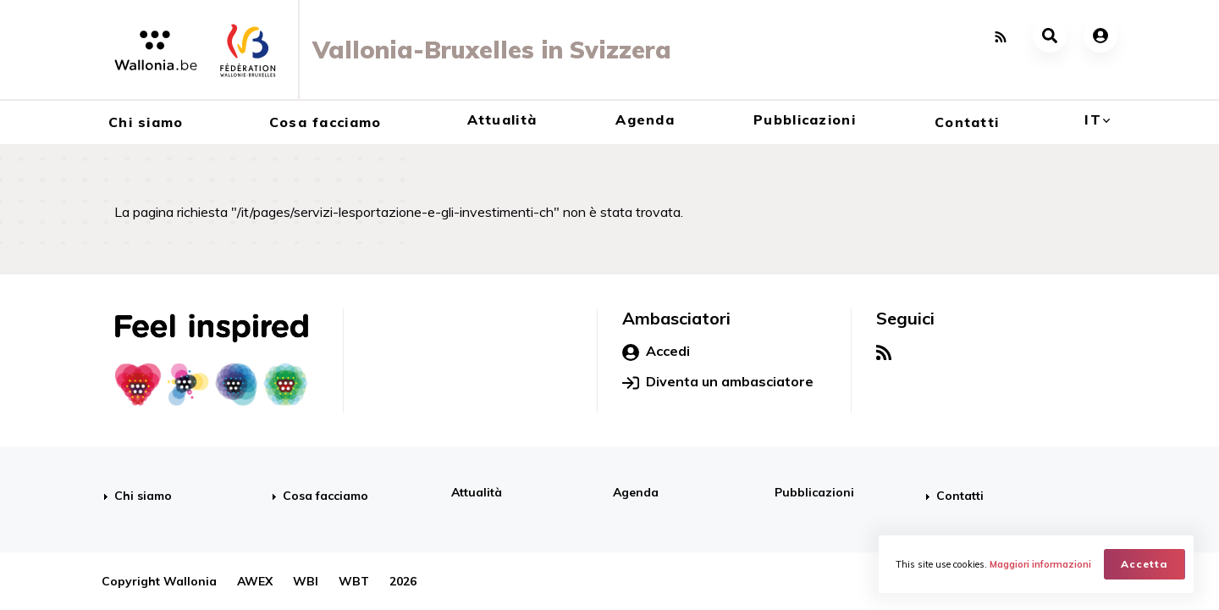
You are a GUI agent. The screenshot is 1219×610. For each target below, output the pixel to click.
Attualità (502, 119)
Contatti (967, 122)
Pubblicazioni (804, 119)
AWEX (255, 581)
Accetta (1144, 563)
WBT (354, 581)
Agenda (645, 119)
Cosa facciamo (325, 122)
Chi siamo (146, 122)
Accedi (656, 351)
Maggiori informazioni (1040, 564)
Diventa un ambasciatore (718, 382)
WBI (305, 581)
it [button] (1092, 119)
